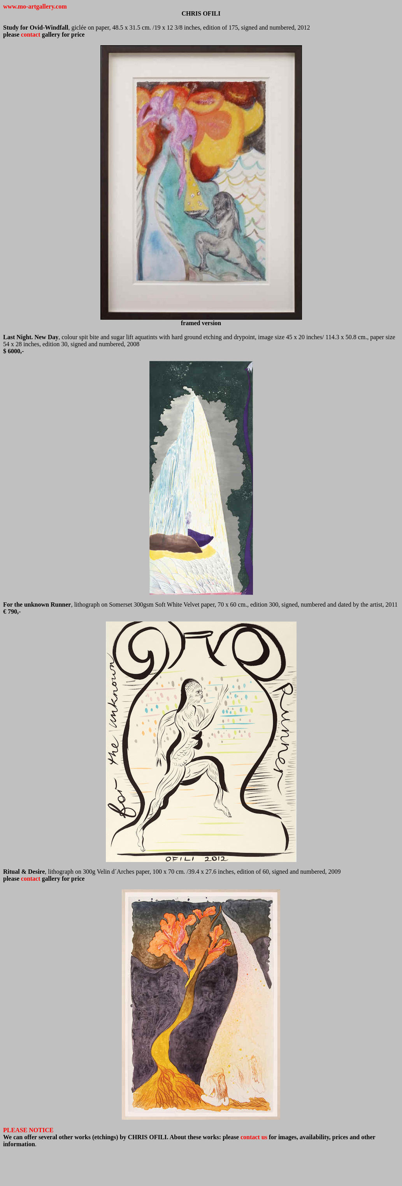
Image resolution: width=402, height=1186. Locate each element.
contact (30, 34)
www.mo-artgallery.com (35, 6)
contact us (253, 1137)
